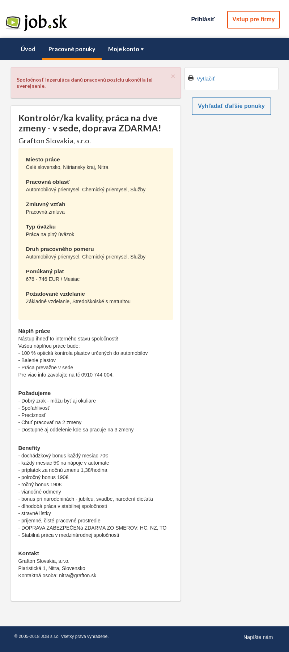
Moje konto (126, 48)
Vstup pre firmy (253, 19)
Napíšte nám (258, 637)
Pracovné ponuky (71, 48)
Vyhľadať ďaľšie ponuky (231, 106)
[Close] (173, 76)
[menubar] (144, 49)
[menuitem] (28, 49)
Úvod (28, 48)
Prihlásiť (202, 19)
